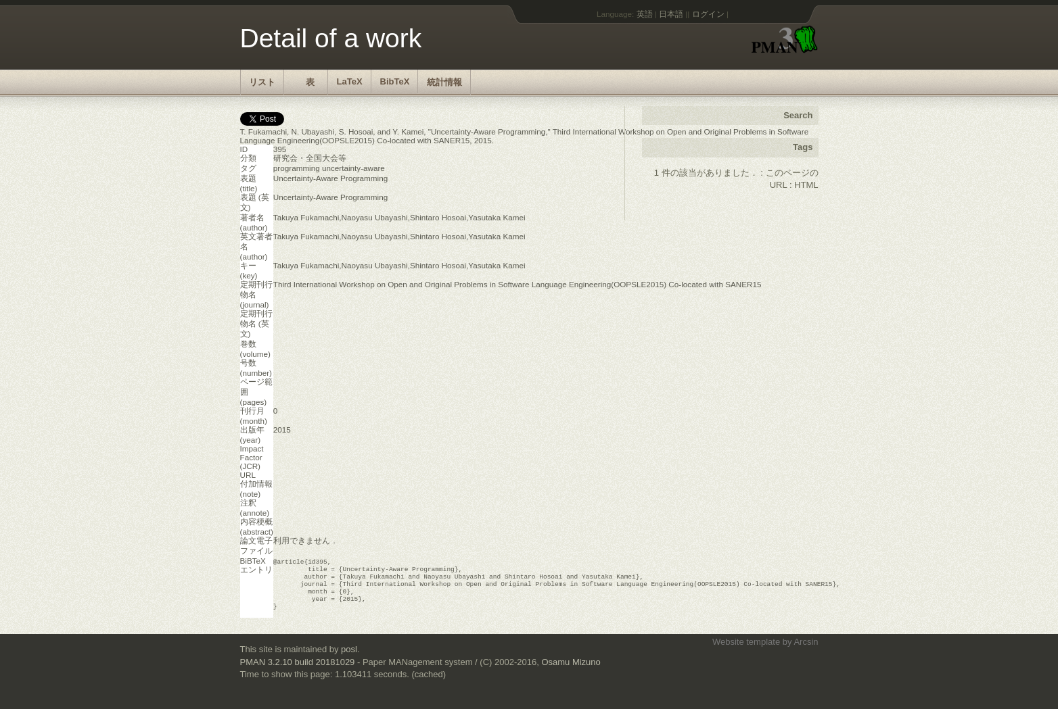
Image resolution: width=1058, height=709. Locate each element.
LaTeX (350, 81)
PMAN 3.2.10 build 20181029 (297, 671)
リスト (262, 82)
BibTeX (395, 81)
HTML (806, 185)
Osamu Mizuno (570, 671)
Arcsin (806, 651)
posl (349, 659)
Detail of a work (331, 38)
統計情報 (444, 82)
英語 (645, 13)
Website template (746, 651)
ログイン (708, 13)
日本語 (671, 13)
